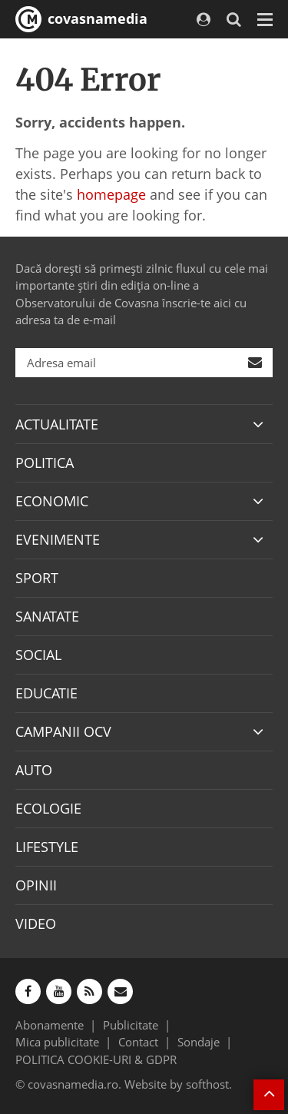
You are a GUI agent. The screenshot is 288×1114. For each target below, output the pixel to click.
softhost (207, 1084)
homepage (111, 194)
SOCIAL (38, 654)
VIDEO (35, 923)
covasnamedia (81, 19)
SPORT (36, 578)
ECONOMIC (51, 501)
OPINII (36, 885)
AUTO (33, 770)
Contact (138, 1041)
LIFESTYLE (46, 846)
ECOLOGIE (48, 808)
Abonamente (49, 1025)
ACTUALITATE (56, 424)
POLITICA (44, 462)
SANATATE (47, 616)
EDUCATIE (46, 693)
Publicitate (130, 1025)
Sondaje (198, 1041)
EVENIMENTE (57, 539)
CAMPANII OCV (63, 731)
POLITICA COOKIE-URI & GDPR (96, 1059)
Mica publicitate (57, 1041)
